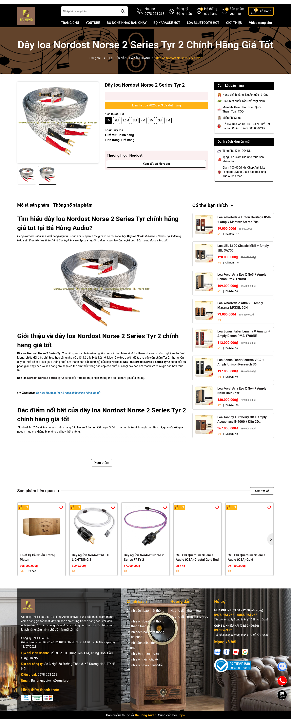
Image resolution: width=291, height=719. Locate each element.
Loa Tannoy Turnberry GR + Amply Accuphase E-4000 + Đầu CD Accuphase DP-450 (242, 430)
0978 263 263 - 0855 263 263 (235, 626)
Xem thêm (101, 474)
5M (151, 131)
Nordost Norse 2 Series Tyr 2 (154, 247)
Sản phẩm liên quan (36, 501)
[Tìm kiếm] (123, 22)
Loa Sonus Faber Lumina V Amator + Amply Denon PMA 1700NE (243, 344)
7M (168, 131)
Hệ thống (210, 22)
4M (143, 131)
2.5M (125, 131)
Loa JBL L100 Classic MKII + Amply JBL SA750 (243, 259)
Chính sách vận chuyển (143, 670)
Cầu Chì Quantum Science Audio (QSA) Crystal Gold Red (197, 568)
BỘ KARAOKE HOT (166, 34)
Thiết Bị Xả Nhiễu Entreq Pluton (37, 568)
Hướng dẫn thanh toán (186, 621)
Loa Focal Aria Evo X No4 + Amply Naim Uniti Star (241, 401)
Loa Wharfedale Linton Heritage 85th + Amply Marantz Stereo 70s (244, 230)
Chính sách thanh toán (143, 664)
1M (108, 131)
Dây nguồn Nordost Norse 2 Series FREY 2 (144, 568)
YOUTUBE (93, 34)
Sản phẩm (237, 22)
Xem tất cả (262, 501)
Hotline (154, 22)
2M (117, 131)
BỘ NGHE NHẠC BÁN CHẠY (127, 34)
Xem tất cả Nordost (156, 174)
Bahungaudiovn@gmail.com (51, 691)
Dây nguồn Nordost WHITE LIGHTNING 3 (91, 568)
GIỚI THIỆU (234, 34)
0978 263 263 (47, 685)
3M (135, 131)
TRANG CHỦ (70, 34)
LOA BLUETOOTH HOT (203, 34)
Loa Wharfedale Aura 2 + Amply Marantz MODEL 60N (240, 316)
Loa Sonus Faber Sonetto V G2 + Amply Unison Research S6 (240, 373)
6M (160, 131)
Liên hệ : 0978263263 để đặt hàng (156, 116)
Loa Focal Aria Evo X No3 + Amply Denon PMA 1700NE (241, 288)
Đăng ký (182, 20)
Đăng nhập (184, 25)
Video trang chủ (260, 34)
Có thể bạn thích (210, 216)
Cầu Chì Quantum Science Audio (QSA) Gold (246, 568)
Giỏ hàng (265, 22)
